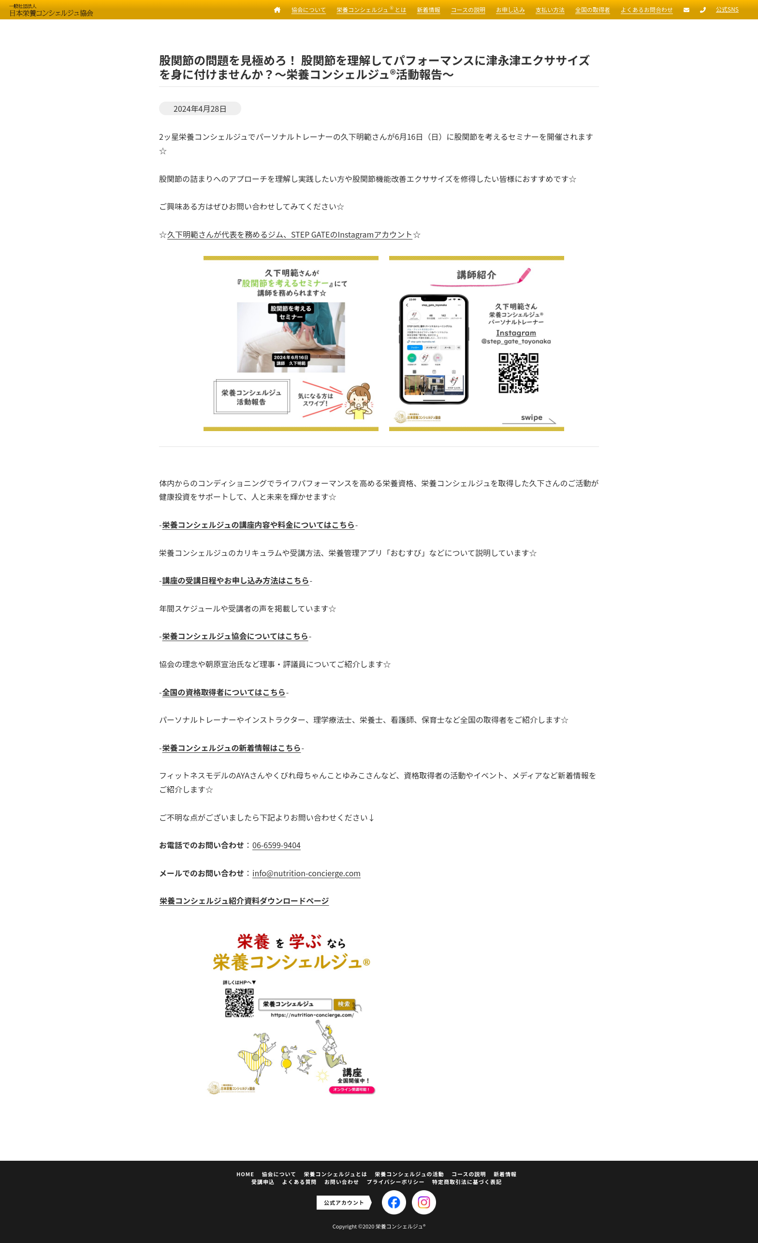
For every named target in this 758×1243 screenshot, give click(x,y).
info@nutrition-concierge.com (306, 873)
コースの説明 (468, 9)
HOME (245, 1174)
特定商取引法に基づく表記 (467, 1181)
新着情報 (428, 9)
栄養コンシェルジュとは (335, 1174)
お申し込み (510, 9)
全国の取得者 (592, 9)
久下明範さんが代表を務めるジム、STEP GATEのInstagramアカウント (289, 234)
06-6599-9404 (276, 845)
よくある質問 (299, 1181)
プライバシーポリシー (396, 1181)
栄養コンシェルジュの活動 (409, 1174)
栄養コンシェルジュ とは (371, 9)
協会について (309, 9)
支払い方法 (550, 9)
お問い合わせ (341, 1181)
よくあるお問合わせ (647, 9)
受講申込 (263, 1181)
